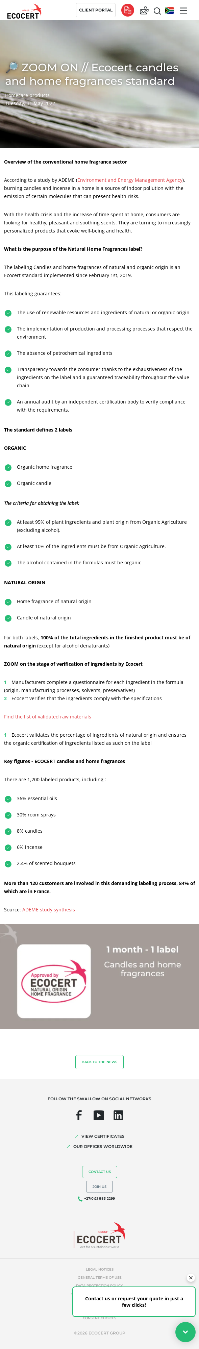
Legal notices (100, 1269)
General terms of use (100, 1277)
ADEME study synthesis (48, 909)
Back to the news (99, 1062)
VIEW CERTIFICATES (103, 1136)
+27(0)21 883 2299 (99, 1198)
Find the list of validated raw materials (47, 716)
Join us (99, 1186)
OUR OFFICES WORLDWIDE (102, 1146)
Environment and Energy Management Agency (129, 180)
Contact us (100, 1172)
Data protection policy (99, 1285)
